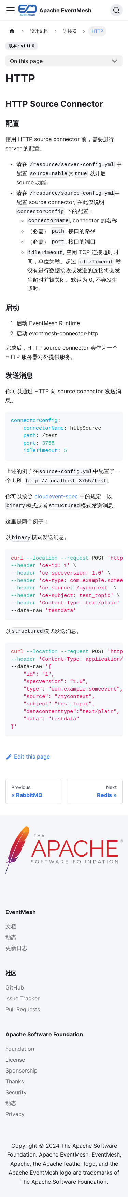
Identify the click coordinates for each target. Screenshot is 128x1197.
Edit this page (27, 756)
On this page (26, 60)
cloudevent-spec (56, 496)
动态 (10, 937)
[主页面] (11, 31)
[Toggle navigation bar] (10, 10)
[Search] (116, 10)
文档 (10, 926)
